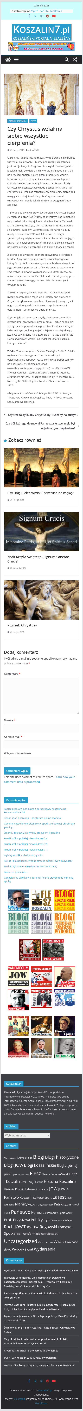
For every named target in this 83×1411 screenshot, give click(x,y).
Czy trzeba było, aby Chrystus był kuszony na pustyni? (41, 415)
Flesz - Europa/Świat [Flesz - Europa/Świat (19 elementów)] (55, 1174)
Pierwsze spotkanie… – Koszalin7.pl (24, 1293)
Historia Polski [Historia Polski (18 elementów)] (13, 1189)
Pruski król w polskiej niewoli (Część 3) (25, 838)
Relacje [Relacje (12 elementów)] (68, 1220)
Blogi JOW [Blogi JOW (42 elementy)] (13, 1165)
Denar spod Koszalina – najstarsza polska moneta (32, 818)
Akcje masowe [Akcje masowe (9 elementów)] (10, 1158)
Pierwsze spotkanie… (16, 872)
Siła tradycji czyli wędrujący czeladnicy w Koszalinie (48, 1270)
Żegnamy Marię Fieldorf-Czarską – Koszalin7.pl (31, 1327)
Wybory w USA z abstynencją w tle (23, 855)
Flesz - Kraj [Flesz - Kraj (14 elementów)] (27, 1182)
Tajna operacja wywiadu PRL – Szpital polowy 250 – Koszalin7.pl (41, 1316)
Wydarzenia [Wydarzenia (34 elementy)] (44, 1249)
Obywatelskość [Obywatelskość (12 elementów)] (45, 1204)
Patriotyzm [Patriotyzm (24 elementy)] (62, 1204)
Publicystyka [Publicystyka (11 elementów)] (58, 1220)
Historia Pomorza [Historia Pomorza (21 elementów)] (35, 1189)
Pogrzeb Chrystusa (22, 625)
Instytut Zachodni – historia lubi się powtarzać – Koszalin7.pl (39, 1304)
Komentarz (12, 674)
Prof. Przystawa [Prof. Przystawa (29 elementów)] (17, 1219)
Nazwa (9, 720)
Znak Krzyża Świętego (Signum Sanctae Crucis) (38, 559)
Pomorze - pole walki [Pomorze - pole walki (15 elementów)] (59, 1212)
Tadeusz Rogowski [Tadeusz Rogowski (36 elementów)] (40, 1226)
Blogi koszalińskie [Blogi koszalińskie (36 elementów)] (40, 1165)
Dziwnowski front (15, 1320)
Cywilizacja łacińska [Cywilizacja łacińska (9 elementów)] (20, 1174)
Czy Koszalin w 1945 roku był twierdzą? (34, 1357)
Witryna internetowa (17, 753)
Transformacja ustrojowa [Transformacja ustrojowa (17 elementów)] (37, 1234)
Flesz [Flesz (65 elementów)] (35, 1173)
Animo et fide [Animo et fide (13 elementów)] (24, 1157)
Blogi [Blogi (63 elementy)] (38, 1156)
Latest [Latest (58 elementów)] (59, 1197)
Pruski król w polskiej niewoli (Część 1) (25, 849)
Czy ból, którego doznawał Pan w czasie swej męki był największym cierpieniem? (42, 426)
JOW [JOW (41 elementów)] (53, 1189)
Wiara (33, 121)
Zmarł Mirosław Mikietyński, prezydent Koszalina (32, 832)
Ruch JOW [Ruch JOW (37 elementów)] (13, 1226)
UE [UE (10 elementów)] (56, 1234)
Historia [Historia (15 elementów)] (38, 1182)
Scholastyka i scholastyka (43, 1350)
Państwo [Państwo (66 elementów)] (20, 1212)
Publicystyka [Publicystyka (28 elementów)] (41, 1219)
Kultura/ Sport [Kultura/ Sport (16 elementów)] (42, 1198)
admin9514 (33, 150)
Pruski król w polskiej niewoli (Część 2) (25, 844)
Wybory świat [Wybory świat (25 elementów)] (22, 1249)
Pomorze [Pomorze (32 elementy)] (39, 1212)
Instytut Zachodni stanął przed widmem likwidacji (33, 1309)
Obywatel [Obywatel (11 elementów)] (32, 1204)
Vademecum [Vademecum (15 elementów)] (45, 1242)
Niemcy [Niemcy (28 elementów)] (21, 1204)
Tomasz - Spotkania (17, 121)
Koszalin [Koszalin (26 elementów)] (26, 1197)
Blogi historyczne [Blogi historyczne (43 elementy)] (62, 1157)
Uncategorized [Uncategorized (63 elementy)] (20, 1241)
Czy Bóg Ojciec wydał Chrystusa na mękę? (40, 493)
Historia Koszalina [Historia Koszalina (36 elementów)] (60, 1181)
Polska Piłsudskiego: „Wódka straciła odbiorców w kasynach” (38, 860)
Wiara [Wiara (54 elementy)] (59, 1241)
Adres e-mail (13, 737)
